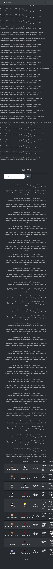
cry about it (35, 542)
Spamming (35, 468)
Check (28, 176)
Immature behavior (35, 486)
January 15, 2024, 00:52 (43, 468)
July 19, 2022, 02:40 (43, 525)
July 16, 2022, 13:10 (43, 542)
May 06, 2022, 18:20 (43, 551)
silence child (35, 525)
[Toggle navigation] (47, 2)
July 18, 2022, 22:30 (43, 533)
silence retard (35, 495)
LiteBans (7, 2)
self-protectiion (35, 505)
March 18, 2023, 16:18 (43, 477)
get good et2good (35, 551)
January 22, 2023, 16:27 (43, 495)
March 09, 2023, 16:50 (43, 486)
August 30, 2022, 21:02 (43, 505)
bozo (35, 477)
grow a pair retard (35, 516)
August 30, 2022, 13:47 (43, 516)
